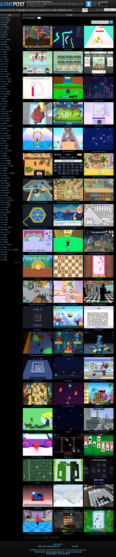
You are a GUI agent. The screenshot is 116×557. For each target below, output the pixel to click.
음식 (1, 168)
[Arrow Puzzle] (99, 317)
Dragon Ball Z (4, 111)
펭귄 (1, 180)
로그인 (101, 6)
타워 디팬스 (4, 227)
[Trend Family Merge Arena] (99, 521)
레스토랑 (3, 193)
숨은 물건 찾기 (5, 173)
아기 (1, 57)
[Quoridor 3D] (99, 495)
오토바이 (3, 163)
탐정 (1, 104)
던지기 (2, 47)
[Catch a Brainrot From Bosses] (38, 521)
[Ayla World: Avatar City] (99, 368)
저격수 (2, 146)
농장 (1, 123)
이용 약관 (57, 546)
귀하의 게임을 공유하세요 (42, 10)
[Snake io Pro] (68, 37)
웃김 (1, 32)
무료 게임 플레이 (51, 553)
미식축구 (3, 131)
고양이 (2, 183)
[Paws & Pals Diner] (68, 62)
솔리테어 (3, 202)
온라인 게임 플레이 (64, 553)
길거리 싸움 (4, 151)
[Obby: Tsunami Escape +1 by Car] (68, 88)
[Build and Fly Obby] (38, 139)
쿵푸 (1, 143)
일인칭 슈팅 (4, 126)
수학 (1, 156)
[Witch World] (99, 393)
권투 (1, 71)
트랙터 (2, 222)
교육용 (2, 116)
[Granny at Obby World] (99, 291)
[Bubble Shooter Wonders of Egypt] (38, 37)
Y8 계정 (2, 94)
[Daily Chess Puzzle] (68, 266)
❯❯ (54, 537)
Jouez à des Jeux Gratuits (73, 552)
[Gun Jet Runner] (68, 317)
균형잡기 (3, 49)
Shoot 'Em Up (4, 200)
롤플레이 (3, 138)
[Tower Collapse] (99, 342)
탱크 (1, 215)
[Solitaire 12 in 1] (99, 444)
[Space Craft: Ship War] (99, 139)
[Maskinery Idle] (68, 521)
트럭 (1, 84)
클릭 (1, 89)
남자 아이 (3, 79)
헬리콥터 (3, 118)
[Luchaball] (99, 266)
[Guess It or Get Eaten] (68, 164)
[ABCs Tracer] (38, 88)
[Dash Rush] (68, 368)
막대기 (2, 210)
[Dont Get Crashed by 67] (68, 240)
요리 (1, 133)
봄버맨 (2, 64)
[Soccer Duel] (68, 113)
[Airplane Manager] (68, 139)
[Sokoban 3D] (38, 368)
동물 (1, 34)
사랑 (1, 113)
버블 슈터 (3, 74)
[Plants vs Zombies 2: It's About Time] (68, 190)
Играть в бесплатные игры (55, 552)
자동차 (2, 158)
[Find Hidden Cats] (99, 215)
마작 (1, 153)
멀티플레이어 (4, 166)
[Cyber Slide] (38, 495)
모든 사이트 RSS (48, 546)
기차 (1, 225)
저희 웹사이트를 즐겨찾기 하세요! (61, 10)
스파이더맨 (3, 205)
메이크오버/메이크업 (7, 249)
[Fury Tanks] (38, 266)
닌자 (1, 171)
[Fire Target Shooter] (68, 393)
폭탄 (1, 66)
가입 (105, 6)
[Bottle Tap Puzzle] (68, 342)
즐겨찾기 (95, 6)
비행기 (2, 27)
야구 (1, 54)
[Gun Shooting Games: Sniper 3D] (99, 419)
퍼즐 (1, 190)
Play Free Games (39, 552)
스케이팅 (3, 178)
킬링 (1, 230)
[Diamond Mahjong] (38, 393)
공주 (1, 188)
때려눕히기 (3, 81)
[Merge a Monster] (99, 62)
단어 (1, 96)
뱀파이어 (3, 232)
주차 (1, 175)
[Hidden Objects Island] (99, 164)
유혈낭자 (3, 212)
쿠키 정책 (75, 546)
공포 (1, 247)
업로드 (40, 546)
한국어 (108, 10)
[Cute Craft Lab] (99, 113)
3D (1, 25)
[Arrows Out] (38, 317)
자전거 (2, 61)
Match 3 (3, 185)
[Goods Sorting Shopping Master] (38, 62)
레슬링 (2, 240)
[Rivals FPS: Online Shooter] (38, 291)
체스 (1, 257)
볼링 (1, 69)
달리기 (2, 29)
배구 (1, 237)
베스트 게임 (3, 10)
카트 (1, 141)
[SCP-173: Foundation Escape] (38, 190)
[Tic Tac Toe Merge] (99, 470)
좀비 (1, 242)
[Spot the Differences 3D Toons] (99, 240)
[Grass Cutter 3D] (68, 470)
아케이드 (3, 39)
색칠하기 (3, 91)
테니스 (2, 217)
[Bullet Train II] (68, 444)
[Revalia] (38, 470)
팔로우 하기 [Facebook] (99, 10)
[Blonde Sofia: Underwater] (68, 215)
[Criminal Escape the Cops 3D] (38, 342)
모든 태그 (17, 262)
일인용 (2, 18)
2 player (3, 20)
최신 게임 (12, 10)
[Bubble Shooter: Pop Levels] (38, 240)
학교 (1, 259)
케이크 (2, 220)
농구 (1, 52)
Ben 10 (2, 59)
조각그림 (3, 136)
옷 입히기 (3, 244)
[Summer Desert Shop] (38, 113)
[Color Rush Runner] (38, 444)
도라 (1, 106)
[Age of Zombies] (38, 164)
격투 (1, 148)
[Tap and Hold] (99, 88)
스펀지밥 (3, 207)
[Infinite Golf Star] (68, 495)
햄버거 (2, 76)
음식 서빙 (3, 198)
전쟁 (1, 195)
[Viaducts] (38, 419)
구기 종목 (3, 161)
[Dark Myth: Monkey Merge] (99, 190)
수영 (1, 254)
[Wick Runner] (99, 37)
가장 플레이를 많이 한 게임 (24, 10)
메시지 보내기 (58, 544)
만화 (1, 101)
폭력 (1, 235)
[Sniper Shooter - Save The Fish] (38, 215)
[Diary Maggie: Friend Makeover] (68, 291)
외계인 (2, 121)
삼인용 (2, 22)
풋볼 (1, 128)
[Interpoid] (68, 419)
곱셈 (1, 252)
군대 (1, 42)
